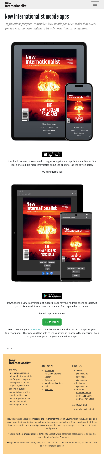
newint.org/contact (85, 409)
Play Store (89, 399)
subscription (36, 329)
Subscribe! (52, 322)
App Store (87, 396)
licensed (41, 437)
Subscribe (49, 370)
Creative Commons (60, 437)
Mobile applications (54, 383)
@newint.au (81, 380)
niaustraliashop (83, 393)
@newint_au (82, 374)
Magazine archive (53, 374)
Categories (50, 380)
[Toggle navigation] (95, 4)
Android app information (52, 313)
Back (9, 348)
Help (47, 386)
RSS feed (49, 390)
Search (48, 377)
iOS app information (52, 172)
